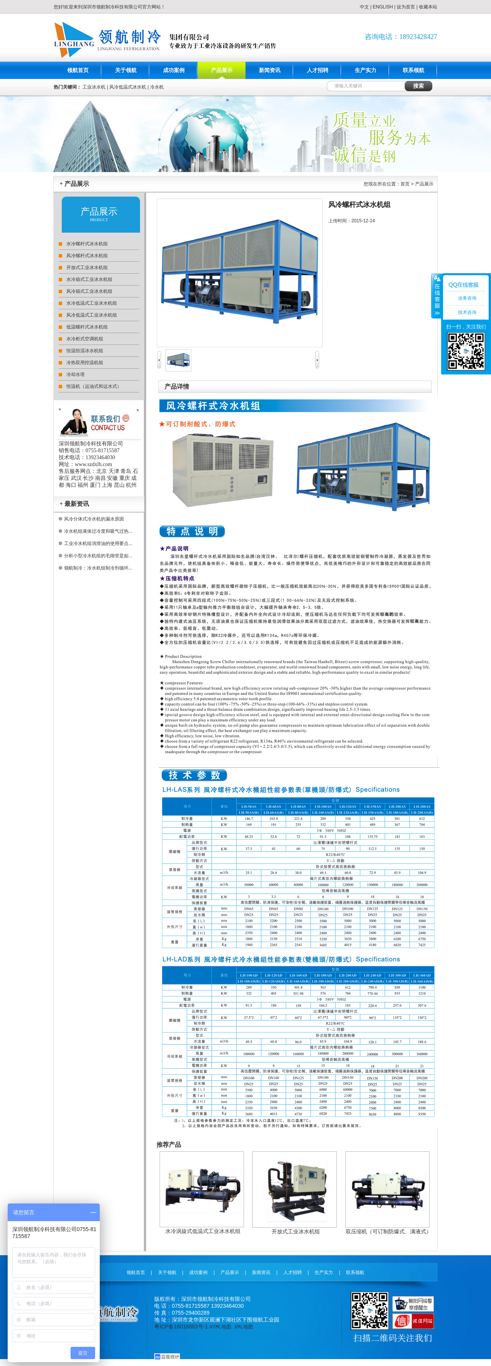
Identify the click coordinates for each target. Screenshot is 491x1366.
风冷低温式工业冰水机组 (91, 315)
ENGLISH (383, 7)
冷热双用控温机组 (84, 362)
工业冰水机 (93, 87)
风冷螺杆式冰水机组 (87, 255)
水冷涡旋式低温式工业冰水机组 (203, 1231)
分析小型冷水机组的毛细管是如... (98, 555)
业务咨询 (467, 298)
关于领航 (126, 70)
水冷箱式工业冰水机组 (89, 279)
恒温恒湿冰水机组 (84, 350)
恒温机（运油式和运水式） (94, 386)
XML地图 (243, 1326)
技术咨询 (467, 312)
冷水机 (157, 87)
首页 (405, 184)
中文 (364, 7)
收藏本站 (428, 7)
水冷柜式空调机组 (84, 339)
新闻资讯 (269, 70)
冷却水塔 (75, 374)
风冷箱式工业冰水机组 (89, 291)
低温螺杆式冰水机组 (87, 327)
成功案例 (174, 70)
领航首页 (78, 70)
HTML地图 (220, 1326)
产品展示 (221, 70)
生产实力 (365, 70)
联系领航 (413, 70)
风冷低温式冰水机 (127, 87)
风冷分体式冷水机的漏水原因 (94, 519)
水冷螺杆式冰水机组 (87, 243)
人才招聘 (317, 70)
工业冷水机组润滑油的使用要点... (98, 543)
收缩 (436, 296)
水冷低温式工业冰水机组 (91, 303)
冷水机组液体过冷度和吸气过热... (98, 531)
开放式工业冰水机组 (87, 267)
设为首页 (406, 7)
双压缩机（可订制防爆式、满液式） (389, 1231)
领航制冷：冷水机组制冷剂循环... (98, 568)
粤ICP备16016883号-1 (181, 1326)
